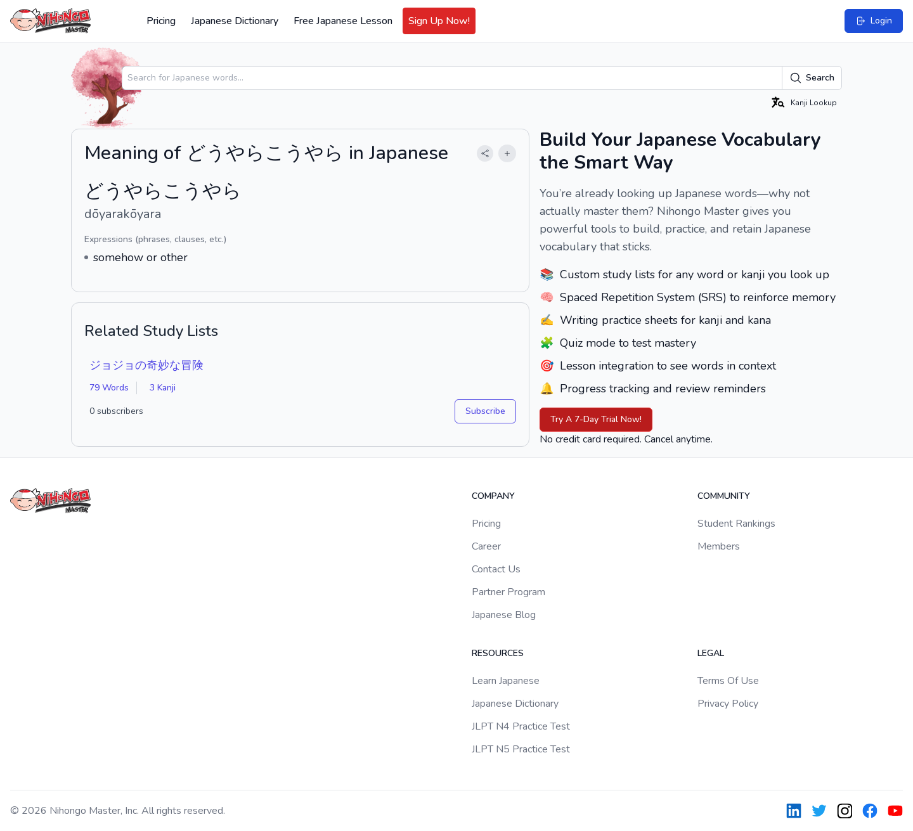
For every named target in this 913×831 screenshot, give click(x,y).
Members (718, 546)
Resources (498, 653)
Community (723, 496)
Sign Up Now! (439, 21)
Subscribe (485, 411)
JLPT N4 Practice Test (521, 726)
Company (493, 496)
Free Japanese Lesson (343, 21)
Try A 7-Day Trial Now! (596, 419)
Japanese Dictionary (234, 21)
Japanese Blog (504, 615)
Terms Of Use (728, 681)
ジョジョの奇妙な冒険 (146, 365)
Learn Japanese (506, 681)
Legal (710, 653)
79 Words (109, 388)
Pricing (161, 21)
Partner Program (508, 592)
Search (811, 78)
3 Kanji (163, 388)
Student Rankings (736, 524)
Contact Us (496, 569)
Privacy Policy (727, 704)
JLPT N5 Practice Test (521, 749)
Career (486, 546)
